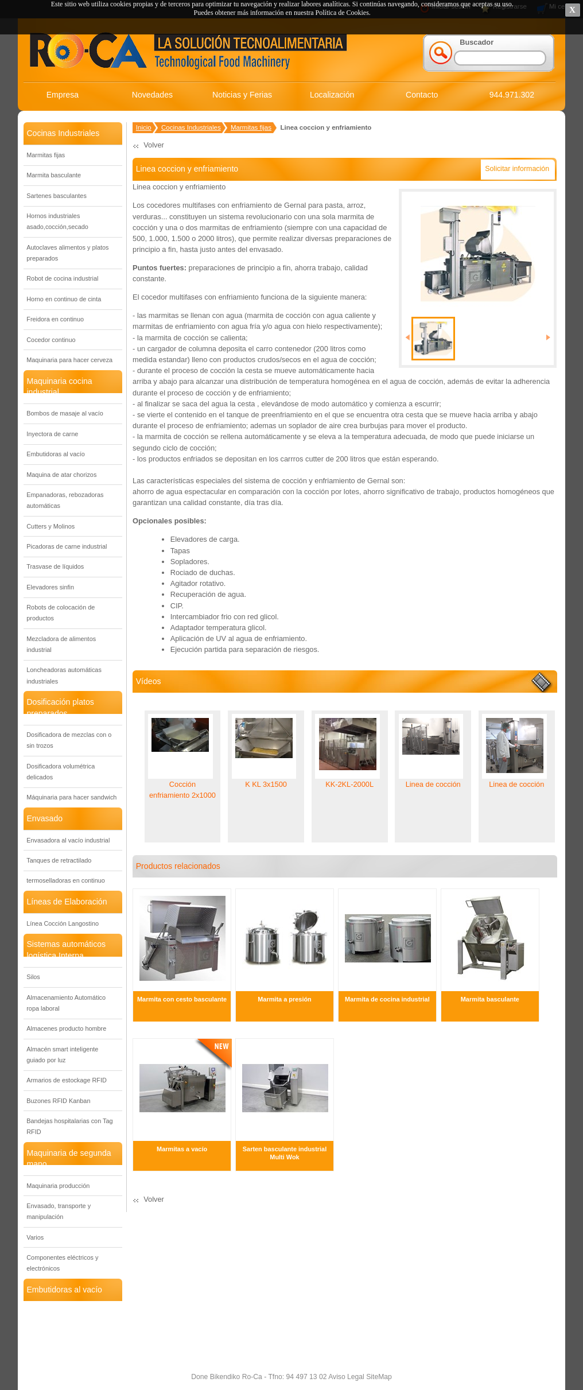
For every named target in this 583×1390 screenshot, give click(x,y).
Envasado (44, 818)
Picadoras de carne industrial (66, 546)
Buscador (476, 42)
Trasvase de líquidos (55, 566)
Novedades (152, 94)
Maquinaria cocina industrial (59, 386)
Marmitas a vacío (182, 1149)
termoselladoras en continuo (65, 880)
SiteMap (378, 1377)
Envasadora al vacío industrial (68, 840)
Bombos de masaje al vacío (64, 413)
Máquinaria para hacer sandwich (71, 797)
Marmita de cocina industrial (387, 999)
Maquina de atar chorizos (61, 474)
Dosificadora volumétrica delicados (60, 772)
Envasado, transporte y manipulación (58, 1211)
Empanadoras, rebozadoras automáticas (64, 500)
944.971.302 (511, 94)
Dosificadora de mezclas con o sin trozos (68, 740)
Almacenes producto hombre (66, 1028)
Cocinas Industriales (62, 133)
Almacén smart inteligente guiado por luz (62, 1054)
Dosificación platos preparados (60, 707)
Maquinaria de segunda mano (68, 1158)
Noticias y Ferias (242, 94)
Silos (33, 976)
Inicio (143, 127)
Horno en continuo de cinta (63, 299)
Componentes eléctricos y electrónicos (62, 1263)
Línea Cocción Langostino (62, 923)
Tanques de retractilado (58, 860)
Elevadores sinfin (50, 587)
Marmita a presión (285, 999)
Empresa (62, 94)
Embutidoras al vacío (55, 454)
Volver (153, 145)
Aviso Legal (345, 1377)
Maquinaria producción (58, 1185)
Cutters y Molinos (50, 526)
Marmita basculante (53, 175)
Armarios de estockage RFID (66, 1080)
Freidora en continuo (55, 319)
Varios (35, 1237)
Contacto (422, 94)
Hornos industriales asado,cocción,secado (57, 221)
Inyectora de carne (52, 433)
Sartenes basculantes (56, 195)
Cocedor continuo (50, 339)
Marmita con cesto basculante (182, 999)
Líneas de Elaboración (66, 901)
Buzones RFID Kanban (58, 1100)
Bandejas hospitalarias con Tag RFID (69, 1126)
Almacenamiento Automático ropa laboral (66, 1003)
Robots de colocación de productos (60, 613)
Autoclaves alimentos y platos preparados (67, 253)
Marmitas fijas (45, 155)
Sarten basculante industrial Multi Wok (285, 1153)
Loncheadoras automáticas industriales (64, 675)
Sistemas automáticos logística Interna (66, 949)
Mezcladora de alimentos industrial (61, 644)
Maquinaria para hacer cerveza (69, 359)
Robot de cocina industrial (62, 278)
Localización (332, 94)
